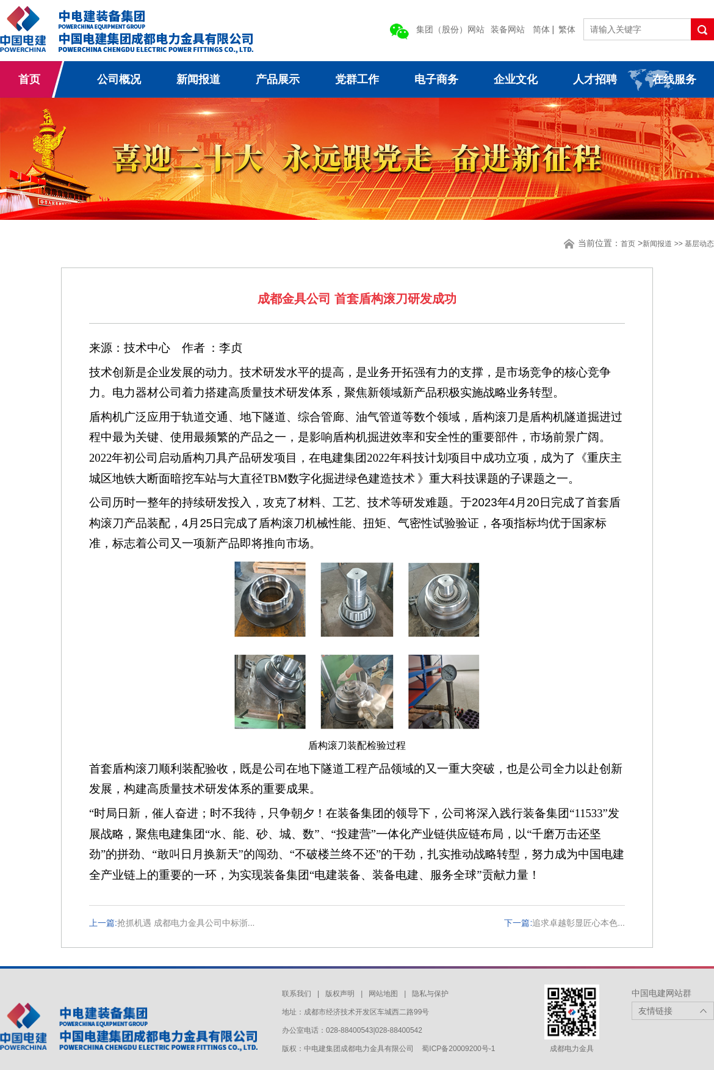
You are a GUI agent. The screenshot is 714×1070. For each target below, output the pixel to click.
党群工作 (357, 79)
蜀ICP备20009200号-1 (458, 1048)
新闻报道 (198, 79)
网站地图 (383, 993)
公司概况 (119, 79)
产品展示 (278, 79)
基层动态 (699, 243)
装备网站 (508, 29)
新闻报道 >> (664, 243)
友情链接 (655, 1011)
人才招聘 (595, 79)
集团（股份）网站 (450, 29)
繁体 (566, 29)
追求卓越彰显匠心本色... (578, 923)
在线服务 (674, 79)
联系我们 (296, 993)
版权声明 (340, 993)
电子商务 (436, 79)
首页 (29, 79)
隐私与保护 (430, 993)
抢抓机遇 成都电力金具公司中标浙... (186, 923)
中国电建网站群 (661, 993)
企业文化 (516, 79)
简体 (541, 29)
